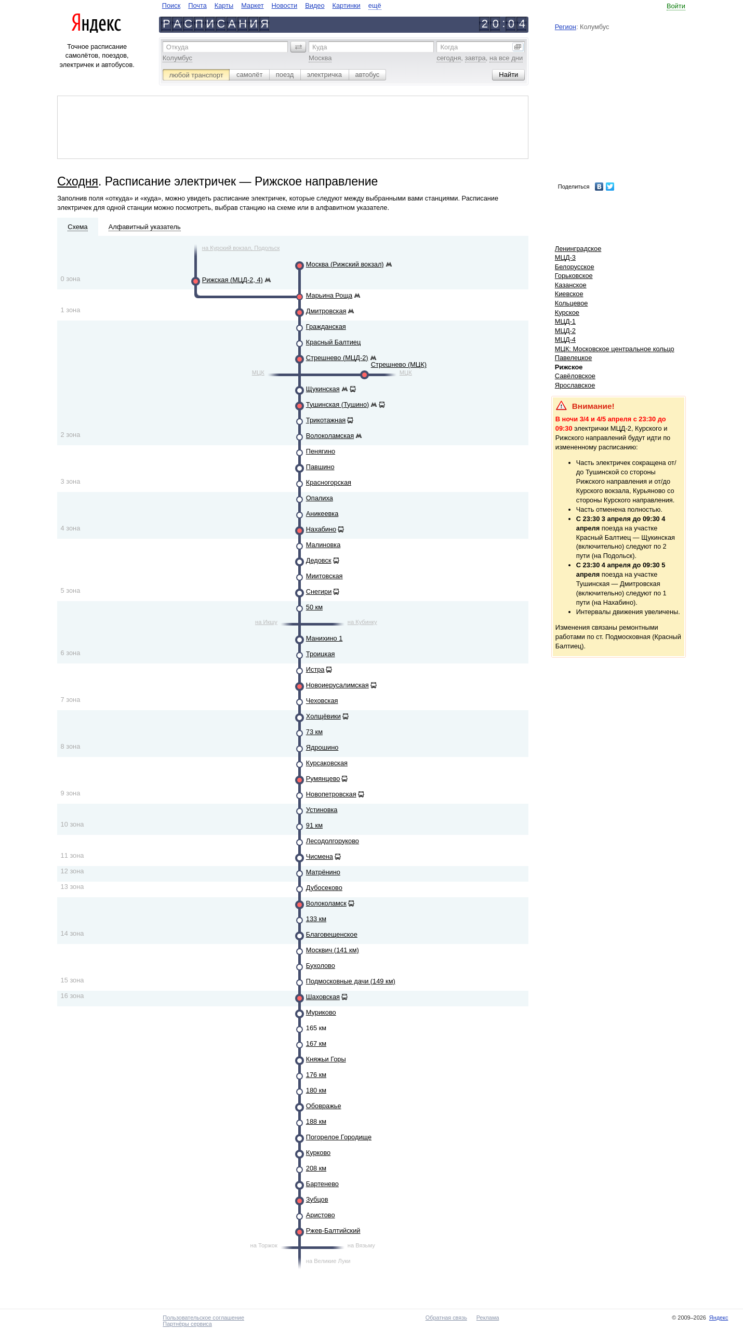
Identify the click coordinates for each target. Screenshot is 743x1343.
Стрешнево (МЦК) (399, 364)
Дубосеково (324, 888)
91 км (314, 825)
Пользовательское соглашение (203, 1317)
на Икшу (266, 622)
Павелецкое (573, 358)
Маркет (252, 5)
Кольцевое (571, 303)
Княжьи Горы (326, 1059)
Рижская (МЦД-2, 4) (232, 280)
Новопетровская (331, 794)
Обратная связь (446, 1317)
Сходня (77, 181)
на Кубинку (362, 622)
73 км (314, 732)
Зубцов (317, 1199)
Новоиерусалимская (337, 685)
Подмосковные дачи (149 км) (350, 981)
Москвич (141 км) (332, 950)
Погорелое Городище (339, 1137)
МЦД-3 (565, 257)
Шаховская (323, 997)
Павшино (320, 467)
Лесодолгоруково (332, 841)
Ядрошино (322, 747)
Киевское (569, 294)
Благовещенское (331, 934)
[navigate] (271, 5)
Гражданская (326, 326)
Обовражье (323, 1106)
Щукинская (323, 389)
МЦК (258, 372)
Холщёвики (323, 716)
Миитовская (324, 576)
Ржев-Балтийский (333, 1230)
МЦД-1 (565, 321)
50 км (314, 607)
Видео (314, 5)
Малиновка (323, 545)
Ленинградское (578, 248)
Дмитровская (326, 311)
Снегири (319, 591)
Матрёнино (323, 872)
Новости (285, 5)
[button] (298, 47)
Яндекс (718, 1317)
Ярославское (575, 385)
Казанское (571, 285)
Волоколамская (330, 436)
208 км (316, 1168)
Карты (224, 5)
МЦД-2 (565, 331)
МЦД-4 (565, 339)
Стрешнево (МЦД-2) (337, 358)
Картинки (347, 5)
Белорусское (574, 267)
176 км (316, 1075)
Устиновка (322, 810)
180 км (316, 1090)
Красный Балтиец (333, 342)
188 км (316, 1121)
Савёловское (575, 376)
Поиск (171, 5)
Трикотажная (326, 420)
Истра (315, 669)
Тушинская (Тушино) (337, 404)
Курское (567, 312)
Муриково (321, 1012)
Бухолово (320, 965)
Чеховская (322, 700)
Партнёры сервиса (187, 1324)
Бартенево (322, 1184)
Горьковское (574, 276)
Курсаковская (327, 763)
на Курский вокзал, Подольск (241, 248)
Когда (449, 47)
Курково (318, 1152)
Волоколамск (326, 903)
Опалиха (319, 498)
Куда (319, 47)
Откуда (177, 47)
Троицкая (320, 654)
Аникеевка (322, 513)
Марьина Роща (329, 295)
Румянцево (323, 778)
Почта (197, 5)
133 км (316, 919)
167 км (316, 1043)
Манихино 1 (324, 638)
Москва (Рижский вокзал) (345, 264)
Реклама (487, 1317)
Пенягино (320, 451)
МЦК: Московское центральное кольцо (614, 349)
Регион (565, 27)
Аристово (320, 1215)
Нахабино (321, 529)
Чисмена (319, 856)
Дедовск (318, 560)
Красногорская (328, 482)
